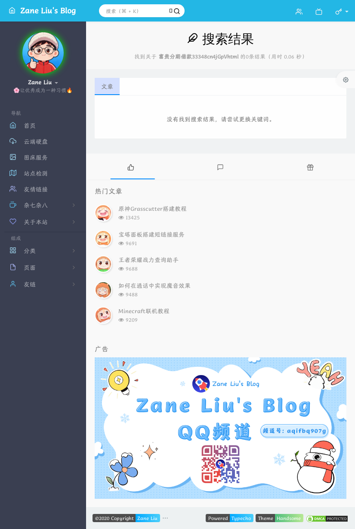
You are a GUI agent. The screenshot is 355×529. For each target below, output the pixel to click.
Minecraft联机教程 (144, 311)
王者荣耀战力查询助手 (148, 260)
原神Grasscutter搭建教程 (152, 208)
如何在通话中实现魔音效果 (154, 285)
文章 (107, 86)
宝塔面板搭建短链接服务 (151, 234)
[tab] (131, 166)
